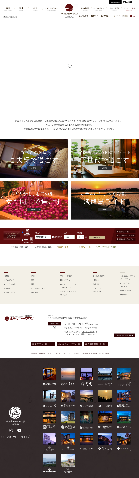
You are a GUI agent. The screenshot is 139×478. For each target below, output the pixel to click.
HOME (6, 17)
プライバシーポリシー (54, 353)
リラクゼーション (38, 288)
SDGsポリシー (125, 290)
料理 (33, 284)
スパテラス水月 (10, 284)
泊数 (66, 233)
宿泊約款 (42, 353)
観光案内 (105, 16)
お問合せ (96, 280)
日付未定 (57, 237)
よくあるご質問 (98, 276)
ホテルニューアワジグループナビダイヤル (80, 328)
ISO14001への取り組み (89, 353)
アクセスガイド (10, 293)
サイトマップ (67, 353)
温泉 (33, 280)
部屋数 (80, 233)
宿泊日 (38, 233)
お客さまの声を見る (124, 335)
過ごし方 (94, 16)
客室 (33, 276)
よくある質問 (83, 16)
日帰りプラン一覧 (84, 247)
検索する (97, 237)
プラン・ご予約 (66, 276)
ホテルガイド (9, 280)
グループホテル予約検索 (106, 247)
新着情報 (96, 284)
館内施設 (34, 293)
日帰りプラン (65, 280)
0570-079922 (77, 324)
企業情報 (123, 295)
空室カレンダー (64, 247)
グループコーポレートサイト (15, 437)
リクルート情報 (104, 353)
